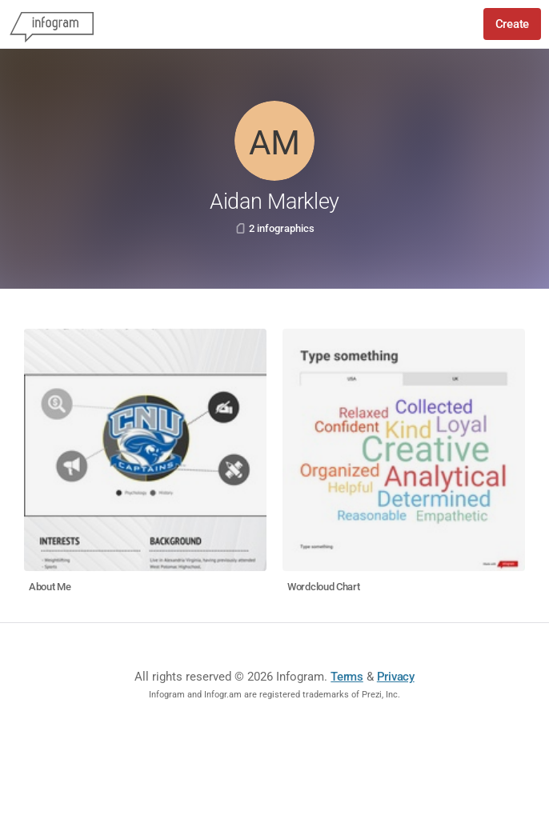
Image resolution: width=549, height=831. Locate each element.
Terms (347, 676)
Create (512, 24)
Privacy (396, 676)
